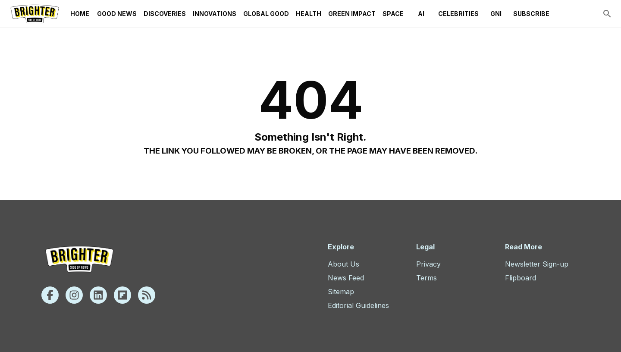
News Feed (346, 277)
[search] (607, 13)
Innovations (214, 14)
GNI (496, 14)
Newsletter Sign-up (536, 264)
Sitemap (341, 291)
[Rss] (146, 295)
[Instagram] (74, 295)
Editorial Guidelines (358, 305)
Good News (117, 14)
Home (80, 14)
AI (421, 14)
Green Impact (352, 14)
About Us (343, 264)
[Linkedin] (98, 295)
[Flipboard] (122, 295)
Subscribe (531, 14)
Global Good (266, 14)
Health (308, 14)
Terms (426, 277)
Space (393, 14)
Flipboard (520, 277)
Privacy (428, 264)
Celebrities (458, 14)
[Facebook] (50, 295)
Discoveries (164, 14)
